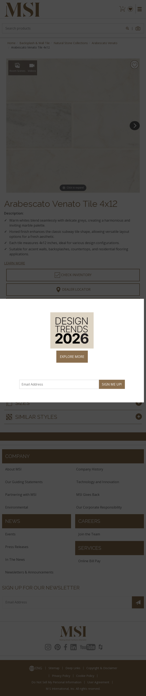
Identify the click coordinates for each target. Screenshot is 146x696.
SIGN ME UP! (112, 384)
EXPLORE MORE (72, 356)
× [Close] (139, 304)
